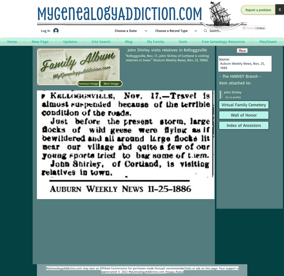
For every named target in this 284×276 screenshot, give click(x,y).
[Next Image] (111, 83)
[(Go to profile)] (236, 97)
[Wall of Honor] (244, 115)
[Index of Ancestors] (244, 125)
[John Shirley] (244, 92)
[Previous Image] (88, 83)
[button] (258, 9)
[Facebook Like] (227, 50)
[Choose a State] (131, 31)
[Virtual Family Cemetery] (244, 104)
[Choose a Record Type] (176, 31)
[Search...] (228, 31)
